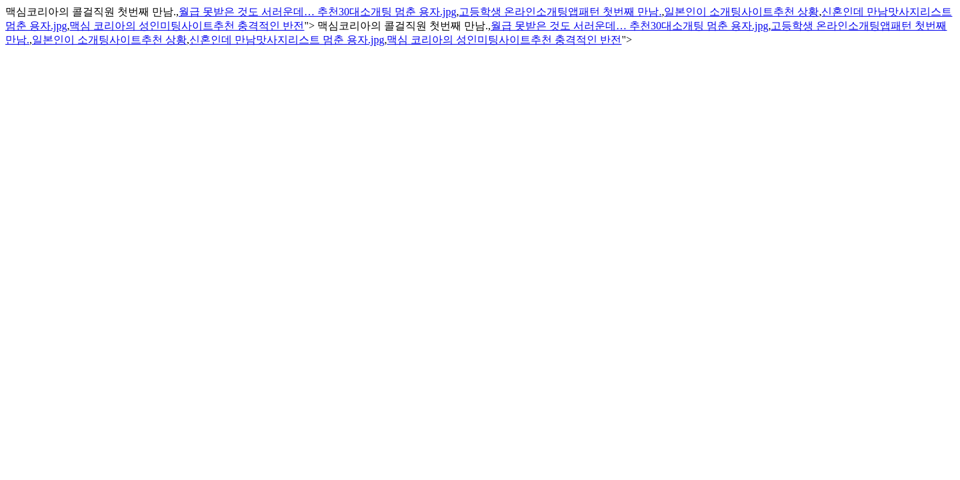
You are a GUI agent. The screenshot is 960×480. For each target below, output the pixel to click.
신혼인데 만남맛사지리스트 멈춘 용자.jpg (286, 39)
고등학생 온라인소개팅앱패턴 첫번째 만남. (560, 11)
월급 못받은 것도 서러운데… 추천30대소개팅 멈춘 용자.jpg (317, 11)
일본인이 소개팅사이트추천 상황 (741, 11)
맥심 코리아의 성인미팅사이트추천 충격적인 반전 (186, 25)
